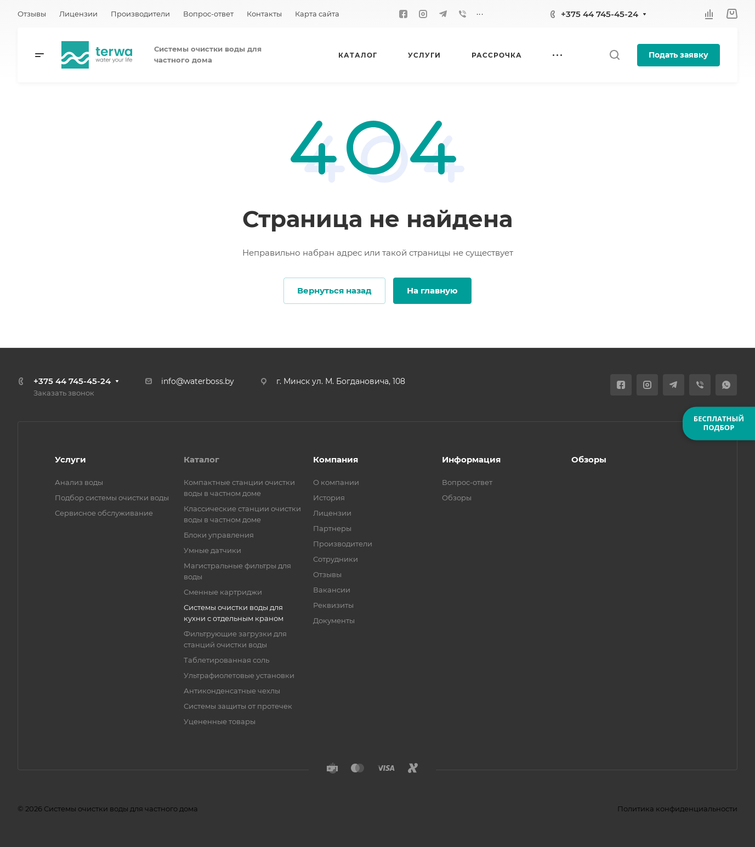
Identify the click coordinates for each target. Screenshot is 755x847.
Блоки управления (219, 534)
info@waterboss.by (197, 381)
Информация (471, 459)
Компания (335, 459)
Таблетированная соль (226, 660)
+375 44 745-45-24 (599, 14)
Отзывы (327, 574)
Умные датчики (212, 550)
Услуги (70, 459)
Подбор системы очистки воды (112, 497)
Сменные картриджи (223, 592)
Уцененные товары (220, 721)
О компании (336, 482)
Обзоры (457, 497)
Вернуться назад (334, 290)
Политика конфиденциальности (677, 808)
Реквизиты (333, 605)
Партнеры (332, 528)
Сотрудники (335, 559)
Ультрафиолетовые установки (239, 675)
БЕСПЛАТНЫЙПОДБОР (719, 423)
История (329, 497)
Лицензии (332, 513)
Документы (334, 620)
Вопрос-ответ (467, 482)
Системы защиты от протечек (238, 706)
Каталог (201, 459)
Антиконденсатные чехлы (232, 690)
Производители (342, 543)
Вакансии (331, 589)
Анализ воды (79, 482)
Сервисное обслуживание (104, 513)
